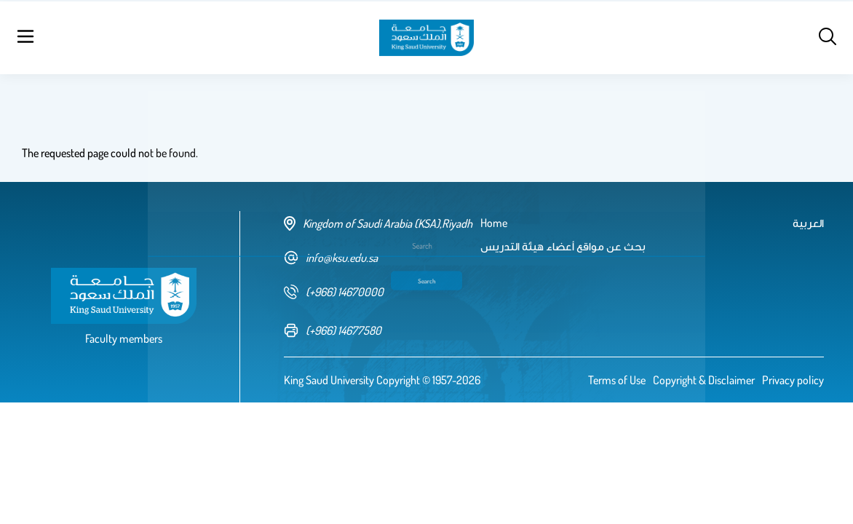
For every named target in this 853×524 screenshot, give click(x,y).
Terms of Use (617, 380)
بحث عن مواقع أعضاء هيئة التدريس (255, 36)
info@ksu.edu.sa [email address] (331, 257)
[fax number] (382, 330)
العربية (699, 36)
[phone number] (382, 291)
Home (144, 36)
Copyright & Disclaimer (704, 380)
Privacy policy (793, 380)
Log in (784, 36)
